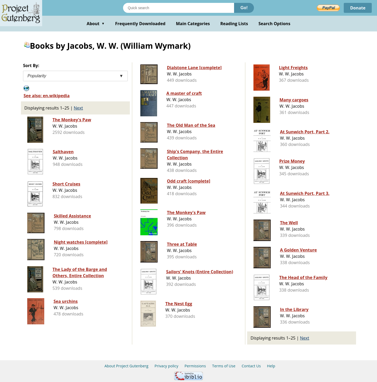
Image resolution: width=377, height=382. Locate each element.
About (96, 23)
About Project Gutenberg (126, 365)
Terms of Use (223, 365)
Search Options (274, 23)
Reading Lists (234, 23)
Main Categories (193, 23)
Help (271, 365)
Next (78, 108)
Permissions (195, 365)
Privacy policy (166, 365)
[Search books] (178, 8)
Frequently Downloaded (140, 23)
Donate (357, 8)
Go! (244, 8)
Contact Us (251, 365)
